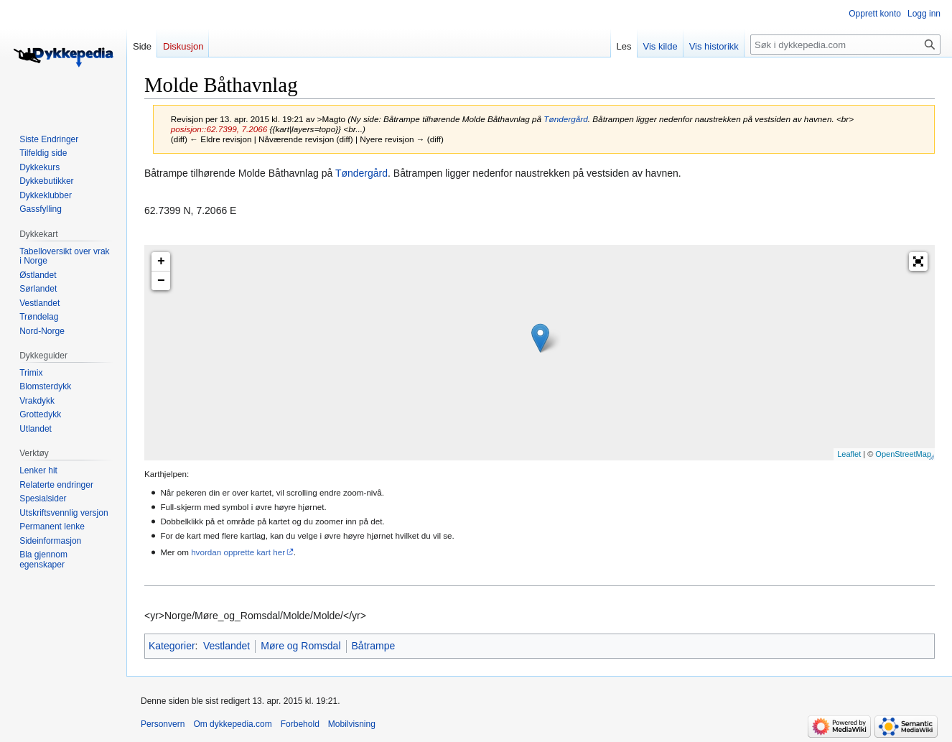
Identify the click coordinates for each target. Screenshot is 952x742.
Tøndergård (565, 119)
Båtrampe (374, 645)
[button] (918, 261)
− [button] (161, 280)
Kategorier (172, 645)
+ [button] (161, 261)
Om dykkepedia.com (232, 724)
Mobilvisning (351, 724)
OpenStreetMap (903, 454)
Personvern (163, 724)
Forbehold (300, 724)
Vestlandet (226, 645)
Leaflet (849, 454)
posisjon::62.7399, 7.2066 (219, 129)
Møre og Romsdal (300, 645)
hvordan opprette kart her (238, 552)
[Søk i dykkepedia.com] (845, 44)
